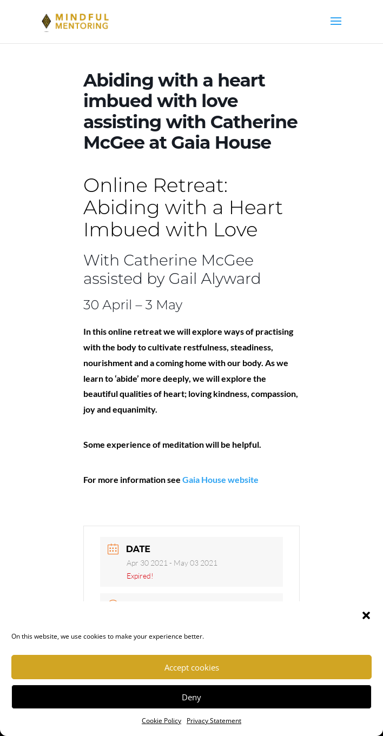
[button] (366, 615)
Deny (191, 697)
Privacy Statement (214, 720)
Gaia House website (220, 479)
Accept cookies (191, 667)
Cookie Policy (161, 720)
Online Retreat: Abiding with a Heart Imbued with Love (183, 207)
